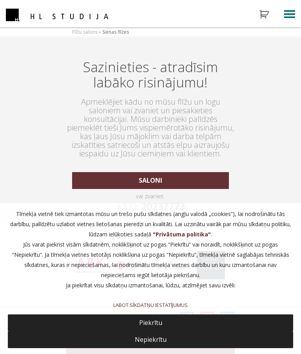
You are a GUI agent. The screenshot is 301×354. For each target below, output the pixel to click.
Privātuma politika (182, 234)
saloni (150, 180)
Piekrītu (150, 322)
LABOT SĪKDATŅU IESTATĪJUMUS (150, 305)
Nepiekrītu (151, 339)
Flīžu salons (85, 32)
